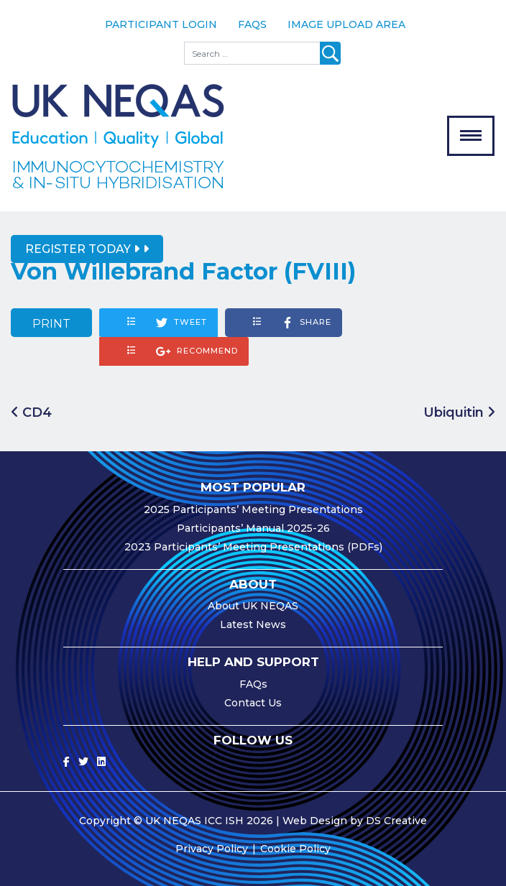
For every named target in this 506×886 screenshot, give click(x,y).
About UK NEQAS (253, 605)
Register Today (82, 249)
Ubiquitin (459, 412)
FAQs (252, 24)
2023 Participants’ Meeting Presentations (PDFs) (253, 546)
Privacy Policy (211, 848)
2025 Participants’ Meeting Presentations (253, 509)
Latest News (253, 624)
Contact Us (253, 702)
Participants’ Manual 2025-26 (253, 528)
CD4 (31, 412)
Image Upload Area (346, 24)
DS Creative (396, 820)
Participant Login (161, 24)
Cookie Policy (295, 848)
